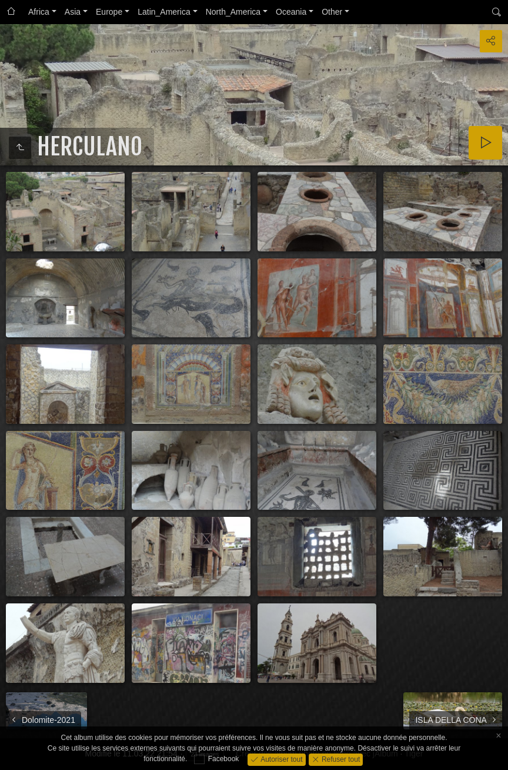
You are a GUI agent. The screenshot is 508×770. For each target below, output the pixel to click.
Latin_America (164, 11)
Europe (109, 11)
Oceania (291, 11)
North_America (233, 11)
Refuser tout (340, 759)
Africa (38, 11)
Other (332, 11)
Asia (73, 11)
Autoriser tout (281, 759)
